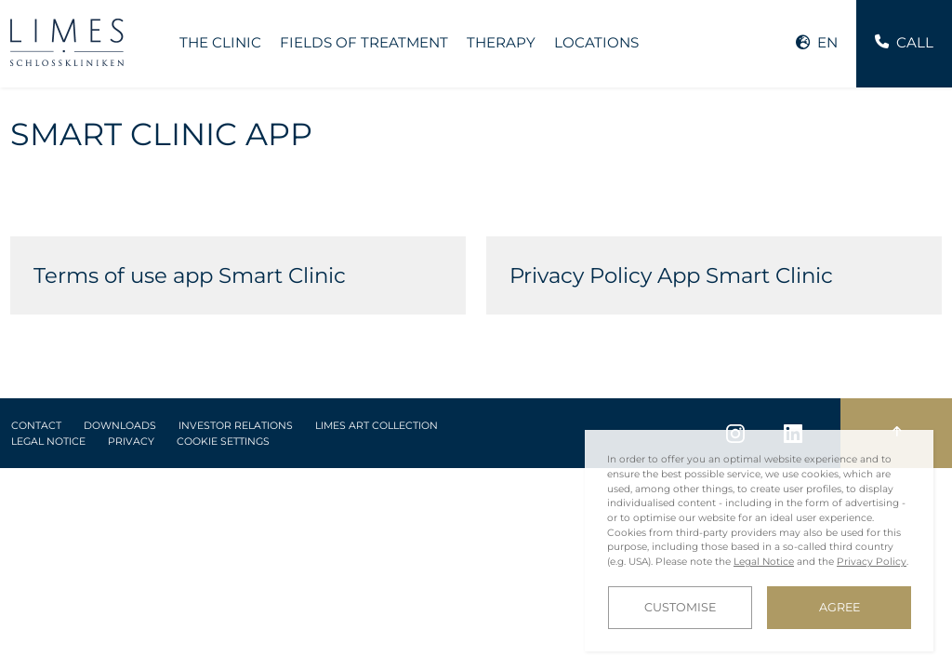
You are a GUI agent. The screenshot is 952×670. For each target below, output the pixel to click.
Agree (839, 607)
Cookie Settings (223, 442)
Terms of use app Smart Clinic (189, 275)
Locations (596, 42)
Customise (680, 607)
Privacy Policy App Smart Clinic (671, 275)
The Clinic (220, 42)
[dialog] (759, 540)
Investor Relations (235, 426)
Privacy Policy (871, 562)
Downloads (120, 426)
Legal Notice (48, 442)
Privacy (131, 442)
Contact (36, 426)
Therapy (501, 42)
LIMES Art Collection (376, 426)
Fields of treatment (364, 42)
